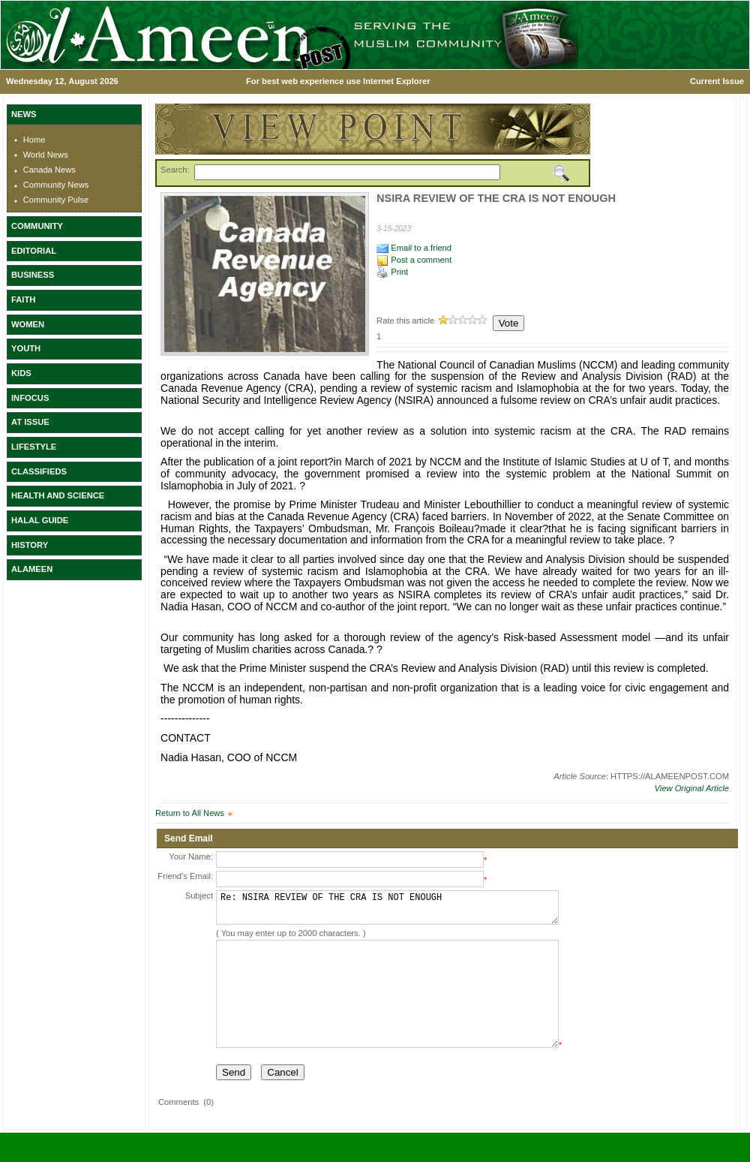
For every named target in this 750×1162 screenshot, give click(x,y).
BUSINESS (32, 274)
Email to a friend (414, 247)
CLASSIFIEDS (39, 471)
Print (392, 271)
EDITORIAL (33, 250)
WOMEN (27, 324)
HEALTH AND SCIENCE (57, 495)
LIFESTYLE (33, 446)
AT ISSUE (30, 421)
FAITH (23, 299)
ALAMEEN (31, 568)
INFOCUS (30, 397)
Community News (56, 184)
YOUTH (25, 348)
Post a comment (414, 259)
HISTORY (29, 544)
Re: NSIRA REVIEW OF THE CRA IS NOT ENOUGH (387, 911)
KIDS (21, 373)
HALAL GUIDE (39, 520)
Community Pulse (56, 199)
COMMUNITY (37, 225)
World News (45, 154)
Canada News (49, 169)
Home (34, 139)
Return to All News (189, 812)
